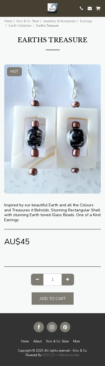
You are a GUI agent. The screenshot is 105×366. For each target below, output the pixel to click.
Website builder (69, 355)
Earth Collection (20, 26)
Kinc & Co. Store (28, 21)
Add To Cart (52, 298)
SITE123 (49, 355)
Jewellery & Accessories (59, 21)
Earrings (86, 21)
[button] (6, 8)
